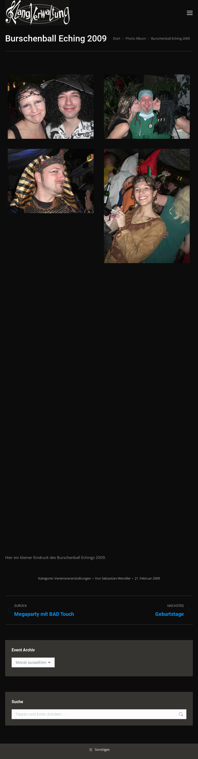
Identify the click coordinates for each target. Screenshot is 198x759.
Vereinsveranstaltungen (72, 578)
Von (113, 578)
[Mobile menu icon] (190, 13)
